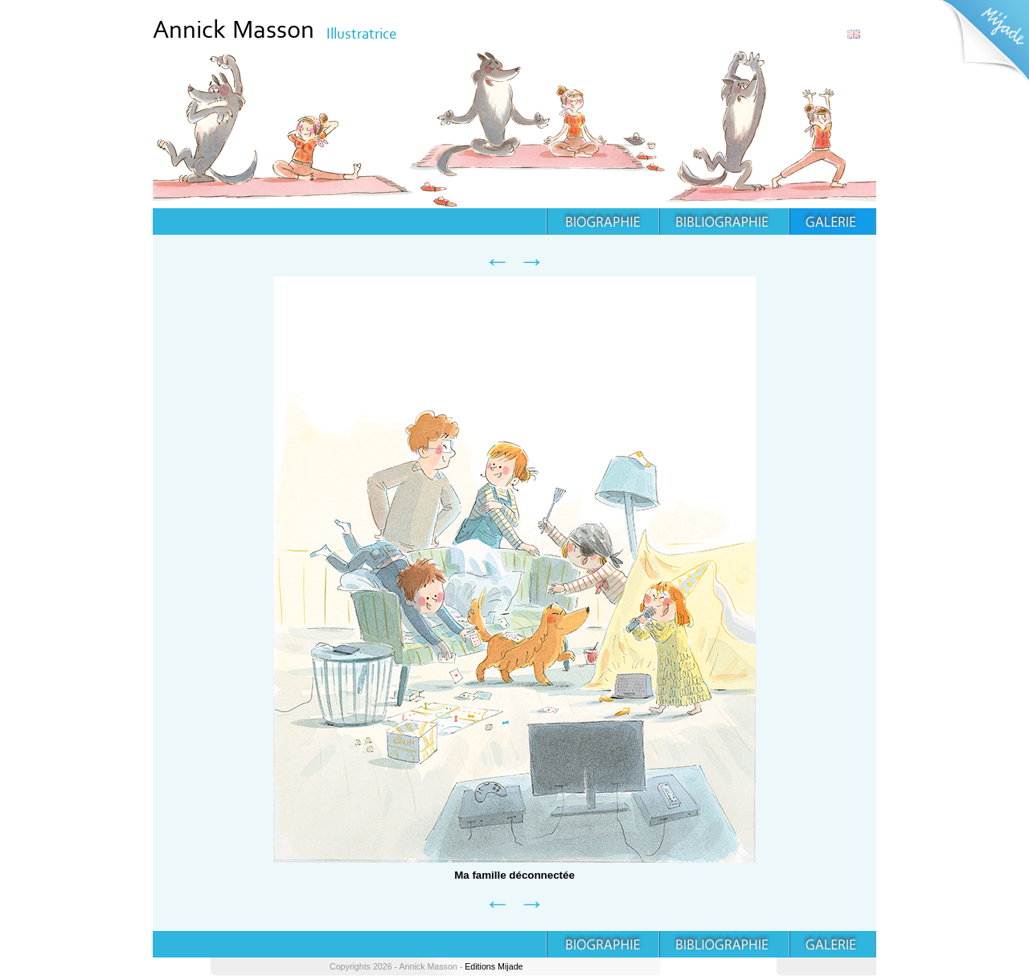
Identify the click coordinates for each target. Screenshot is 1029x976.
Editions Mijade (494, 966)
